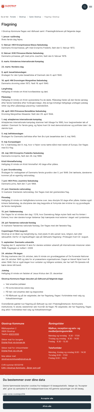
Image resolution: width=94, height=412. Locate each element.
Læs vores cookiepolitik (14, 394)
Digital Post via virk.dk (11, 351)
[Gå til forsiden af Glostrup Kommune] (39, 7)
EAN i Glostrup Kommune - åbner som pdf (21, 368)
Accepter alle (47, 398)
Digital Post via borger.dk (13, 342)
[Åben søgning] (85, 7)
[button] (91, 7)
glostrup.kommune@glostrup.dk (16, 359)
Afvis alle (47, 406)
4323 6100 (14, 334)
